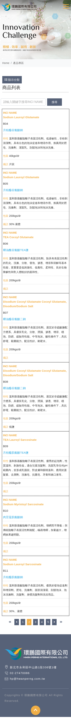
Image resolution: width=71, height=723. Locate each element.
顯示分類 (12, 79)
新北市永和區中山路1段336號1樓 (33, 667)
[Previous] (16, 622)
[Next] (54, 622)
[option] (35, 29)
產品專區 (18, 63)
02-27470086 (20, 673)
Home (5, 63)
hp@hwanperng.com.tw (27, 678)
